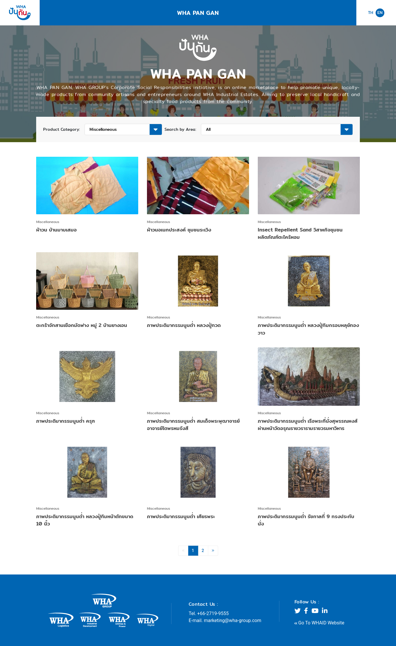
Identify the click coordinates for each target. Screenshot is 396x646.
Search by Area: (180, 129)
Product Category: (61, 129)
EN (380, 12)
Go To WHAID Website (319, 623)
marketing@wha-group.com (232, 620)
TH (370, 13)
